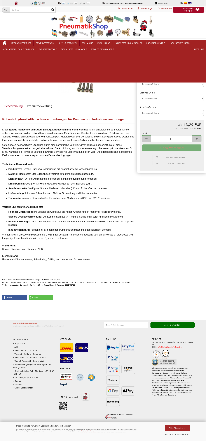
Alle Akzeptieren (177, 428)
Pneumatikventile (162, 44)
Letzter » (18, 60)
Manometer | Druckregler (135, 44)
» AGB (15, 354)
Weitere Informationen (177, 434)
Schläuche (94, 44)
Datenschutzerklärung (87, 431)
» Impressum (19, 351)
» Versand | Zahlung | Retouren (27, 361)
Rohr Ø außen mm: (148, 114)
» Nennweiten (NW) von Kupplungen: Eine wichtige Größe (32, 373)
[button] (125, 10)
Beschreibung (13, 113)
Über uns (192, 44)
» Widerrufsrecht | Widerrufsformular (29, 365)
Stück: (145, 140)
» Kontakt (17, 388)
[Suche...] (6, 10)
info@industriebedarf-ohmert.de (170, 354)
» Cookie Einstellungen (23, 395)
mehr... (179, 44)
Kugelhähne (110, 44)
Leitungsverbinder (28, 44)
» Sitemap (17, 392)
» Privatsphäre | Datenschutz (26, 358)
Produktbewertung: (40, 113)
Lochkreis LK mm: (148, 100)
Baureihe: (144, 85)
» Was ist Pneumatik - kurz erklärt (28, 368)
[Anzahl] (171, 146)
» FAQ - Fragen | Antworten (25, 385)
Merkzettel (165, 10)
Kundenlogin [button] (145, 10)
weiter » (7, 60)
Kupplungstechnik (74, 44)
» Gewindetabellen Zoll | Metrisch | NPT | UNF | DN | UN (33, 379)
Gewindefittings (51, 44)
